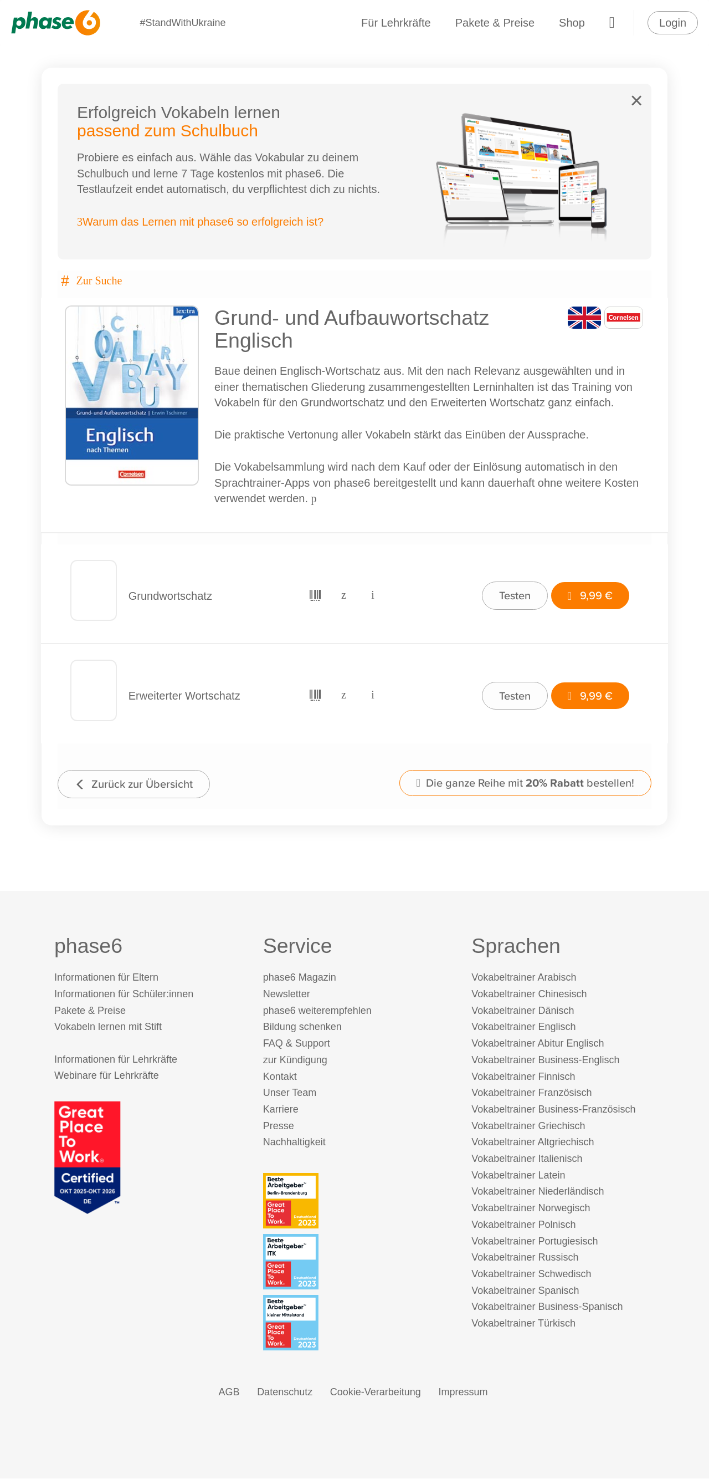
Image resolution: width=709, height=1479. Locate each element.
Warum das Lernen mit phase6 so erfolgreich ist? (201, 222)
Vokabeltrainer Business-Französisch (553, 1109)
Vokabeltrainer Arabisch (523, 978)
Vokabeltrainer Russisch (524, 1258)
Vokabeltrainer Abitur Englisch (537, 1044)
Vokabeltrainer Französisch (531, 1093)
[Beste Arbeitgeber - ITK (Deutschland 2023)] (357, 1262)
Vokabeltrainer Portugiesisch (534, 1241)
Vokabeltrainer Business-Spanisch (547, 1307)
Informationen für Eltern (106, 978)
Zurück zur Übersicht (134, 784)
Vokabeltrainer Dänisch (522, 1011)
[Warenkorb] (612, 23)
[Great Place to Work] (87, 1157)
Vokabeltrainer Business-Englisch (545, 1060)
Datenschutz (284, 1393)
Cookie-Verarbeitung (375, 1393)
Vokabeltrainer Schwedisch (531, 1274)
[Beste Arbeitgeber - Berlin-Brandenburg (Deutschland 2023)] (357, 1201)
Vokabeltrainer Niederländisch (537, 1192)
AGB (229, 1393)
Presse (278, 1126)
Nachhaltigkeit (294, 1143)
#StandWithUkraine (182, 22)
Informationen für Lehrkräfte (115, 1059)
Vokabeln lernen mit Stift (108, 1027)
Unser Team (290, 1093)
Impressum (462, 1393)
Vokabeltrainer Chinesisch (529, 994)
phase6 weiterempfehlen (317, 1011)
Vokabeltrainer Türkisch (523, 1323)
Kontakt (280, 1077)
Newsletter (286, 994)
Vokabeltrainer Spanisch (525, 1291)
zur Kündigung (295, 1060)
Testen (514, 596)
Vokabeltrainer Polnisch (523, 1225)
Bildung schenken (302, 1027)
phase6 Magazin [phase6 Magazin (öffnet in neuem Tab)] (299, 978)
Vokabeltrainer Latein (518, 1175)
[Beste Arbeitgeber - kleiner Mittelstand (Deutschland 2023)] (357, 1324)
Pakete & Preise (495, 23)
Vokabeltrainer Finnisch (523, 1077)
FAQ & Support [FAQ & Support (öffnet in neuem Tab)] (296, 1044)
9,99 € (589, 596)
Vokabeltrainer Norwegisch (530, 1209)
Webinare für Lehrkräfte (106, 1076)
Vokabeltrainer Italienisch (526, 1159)
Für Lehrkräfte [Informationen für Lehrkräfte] (396, 23)
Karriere (281, 1109)
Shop (572, 23)
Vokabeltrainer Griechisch (528, 1126)
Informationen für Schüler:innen (123, 994)
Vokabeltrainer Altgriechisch (532, 1143)
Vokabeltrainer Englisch (523, 1027)
